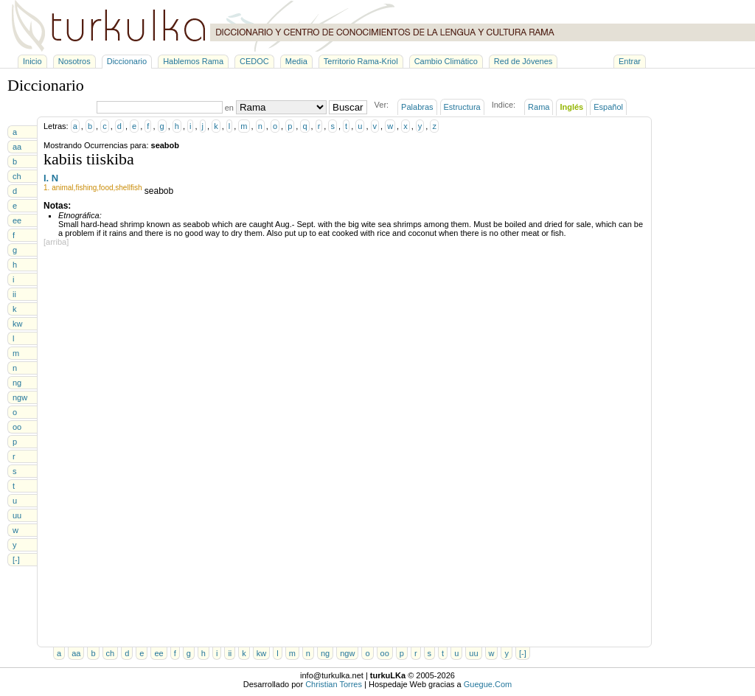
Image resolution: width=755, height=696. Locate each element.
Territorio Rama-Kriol (361, 61)
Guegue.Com (488, 684)
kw (17, 323)
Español (608, 106)
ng (17, 382)
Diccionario (127, 61)
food (106, 188)
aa (17, 146)
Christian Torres (333, 684)
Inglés (571, 106)
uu (17, 515)
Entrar (630, 61)
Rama (538, 106)
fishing (86, 188)
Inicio (32, 61)
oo (17, 426)
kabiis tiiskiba (89, 159)
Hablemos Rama (193, 61)
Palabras (417, 106)
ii (14, 294)
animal (62, 188)
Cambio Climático (446, 61)
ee (17, 220)
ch (17, 176)
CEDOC (254, 61)
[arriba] (56, 241)
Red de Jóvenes (523, 61)
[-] (16, 559)
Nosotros (74, 61)
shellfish (128, 188)
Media (296, 61)
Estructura (462, 106)
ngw (20, 397)
